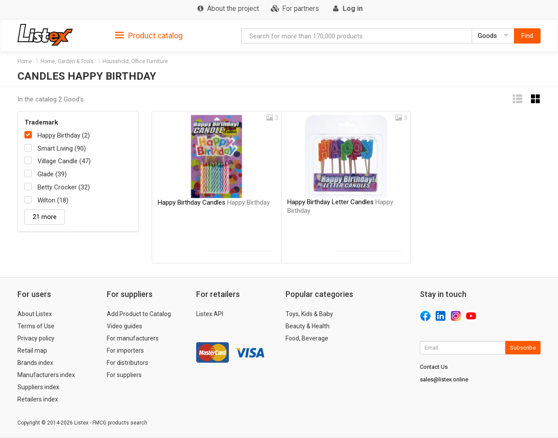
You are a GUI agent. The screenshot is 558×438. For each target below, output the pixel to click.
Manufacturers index (46, 374)
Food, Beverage (307, 338)
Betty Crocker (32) (63, 187)
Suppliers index (38, 387)
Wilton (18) (52, 200)
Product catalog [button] (149, 35)
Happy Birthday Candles (214, 202)
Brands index (35, 362)
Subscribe (523, 347)
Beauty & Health (308, 326)
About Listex (34, 313)
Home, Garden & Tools (67, 61)
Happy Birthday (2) (63, 135)
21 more (45, 217)
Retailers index (37, 399)
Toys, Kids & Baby (309, 313)
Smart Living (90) (61, 148)
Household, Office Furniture (135, 61)
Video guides (124, 326)
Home (24, 61)
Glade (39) (52, 174)
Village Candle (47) (64, 161)
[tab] (149, 35)
